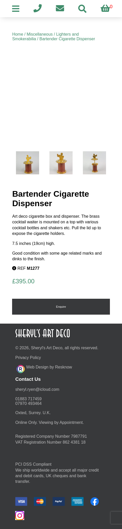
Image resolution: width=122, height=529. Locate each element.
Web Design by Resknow (44, 368)
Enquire (61, 306)
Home (17, 34)
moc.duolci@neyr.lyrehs (37, 389)
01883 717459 (28, 399)
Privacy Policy (28, 357)
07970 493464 (28, 403)
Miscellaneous (40, 34)
